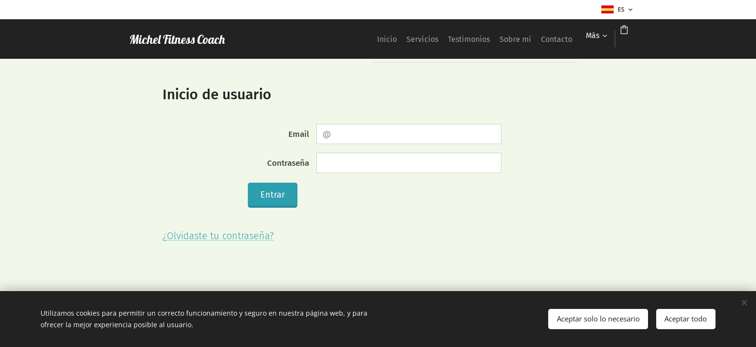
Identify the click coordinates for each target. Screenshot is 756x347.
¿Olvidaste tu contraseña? (218, 235)
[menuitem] (324, 39)
